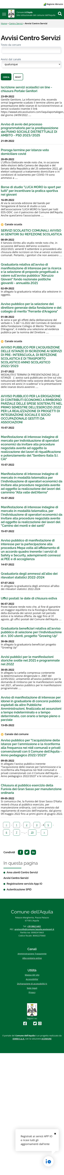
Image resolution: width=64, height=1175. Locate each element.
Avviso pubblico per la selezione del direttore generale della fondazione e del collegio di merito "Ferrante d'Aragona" (31, 307)
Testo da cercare (11, 44)
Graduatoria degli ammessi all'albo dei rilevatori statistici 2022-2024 (29, 575)
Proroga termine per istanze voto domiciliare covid (25, 152)
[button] (4, 14)
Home (4, 23)
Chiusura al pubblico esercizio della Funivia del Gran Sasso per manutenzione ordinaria (31, 789)
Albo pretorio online (32, 958)
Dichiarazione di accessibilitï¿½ (32, 983)
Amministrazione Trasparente (32, 953)
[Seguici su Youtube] (30, 1023)
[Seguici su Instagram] (40, 1023)
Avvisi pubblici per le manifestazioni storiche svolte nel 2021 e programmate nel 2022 (30, 660)
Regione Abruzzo (53, 4)
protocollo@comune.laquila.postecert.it (34, 929)
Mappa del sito (32, 975)
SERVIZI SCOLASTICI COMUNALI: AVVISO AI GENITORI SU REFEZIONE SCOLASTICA (31, 232)
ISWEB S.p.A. (19, 1038)
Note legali (32, 988)
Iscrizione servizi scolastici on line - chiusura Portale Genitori (26, 89)
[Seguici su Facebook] (25, 1023)
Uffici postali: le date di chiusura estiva (29, 598)
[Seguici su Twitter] (35, 1023)
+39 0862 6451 (34, 926)
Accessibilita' (32, 979)
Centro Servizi (16, 23)
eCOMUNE (46, 1038)
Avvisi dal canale (11, 59)
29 (32, 832)
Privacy (32, 992)
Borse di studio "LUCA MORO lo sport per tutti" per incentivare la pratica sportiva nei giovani (31, 190)
